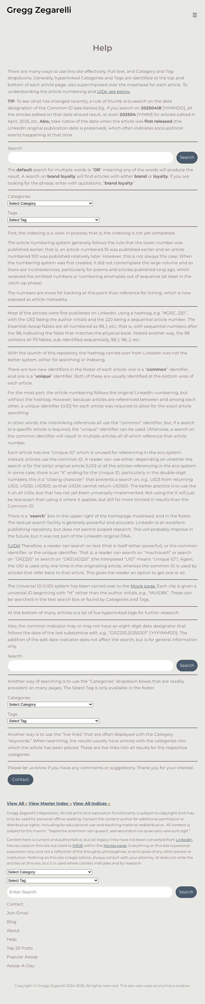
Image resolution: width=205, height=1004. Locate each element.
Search (15, 148)
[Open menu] (194, 15)
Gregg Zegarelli (39, 10)
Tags (12, 212)
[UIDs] (14, 545)
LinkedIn (184, 839)
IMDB (77, 845)
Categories (19, 196)
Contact (20, 779)
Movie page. (143, 586)
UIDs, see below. (113, 91)
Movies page (115, 845)
